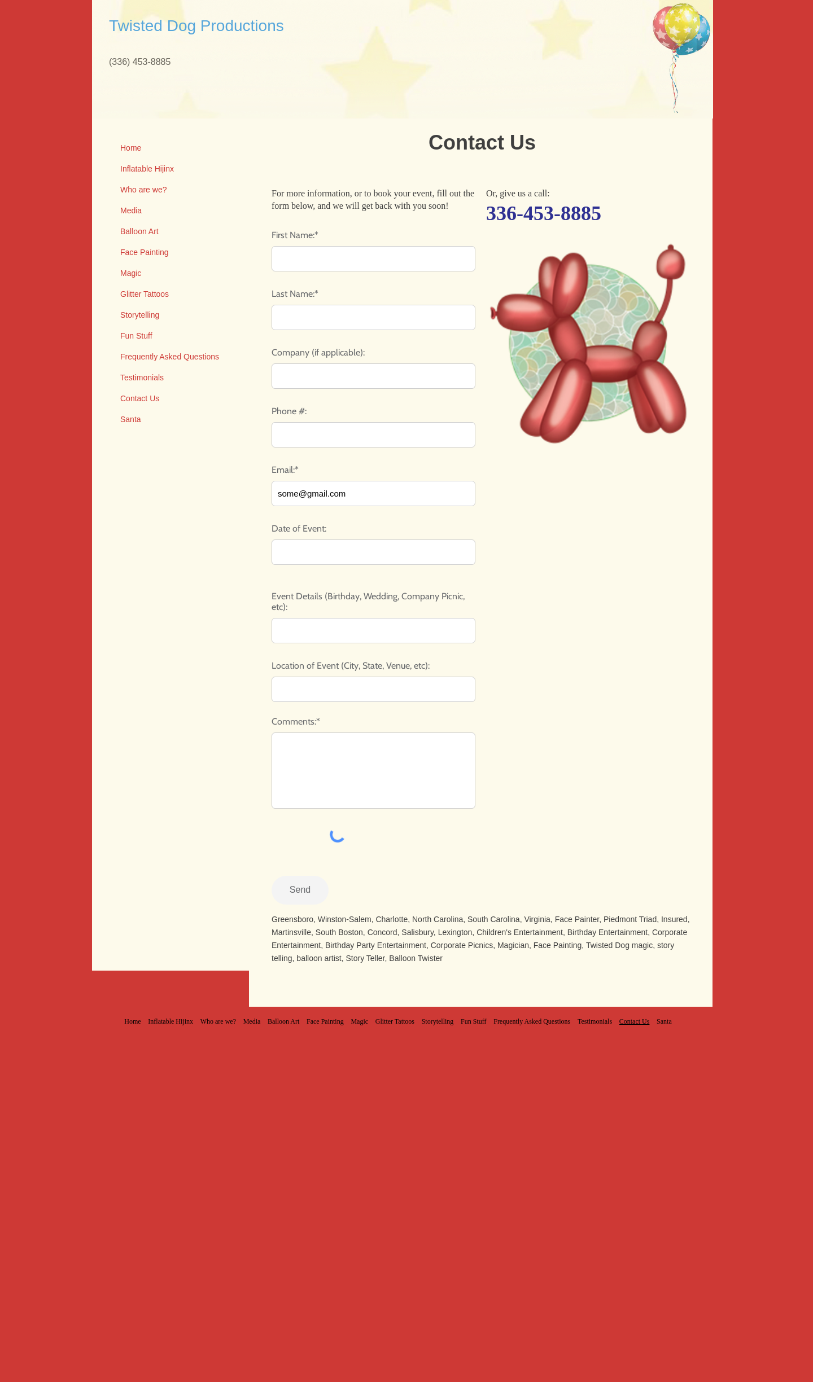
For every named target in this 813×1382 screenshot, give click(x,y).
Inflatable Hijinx (147, 168)
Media (131, 210)
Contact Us (139, 398)
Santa (130, 419)
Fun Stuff (136, 335)
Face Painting (144, 252)
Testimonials (142, 377)
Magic (130, 273)
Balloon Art (139, 231)
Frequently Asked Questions (169, 356)
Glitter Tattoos (144, 294)
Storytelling (139, 314)
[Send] (300, 890)
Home (130, 147)
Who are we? (143, 189)
